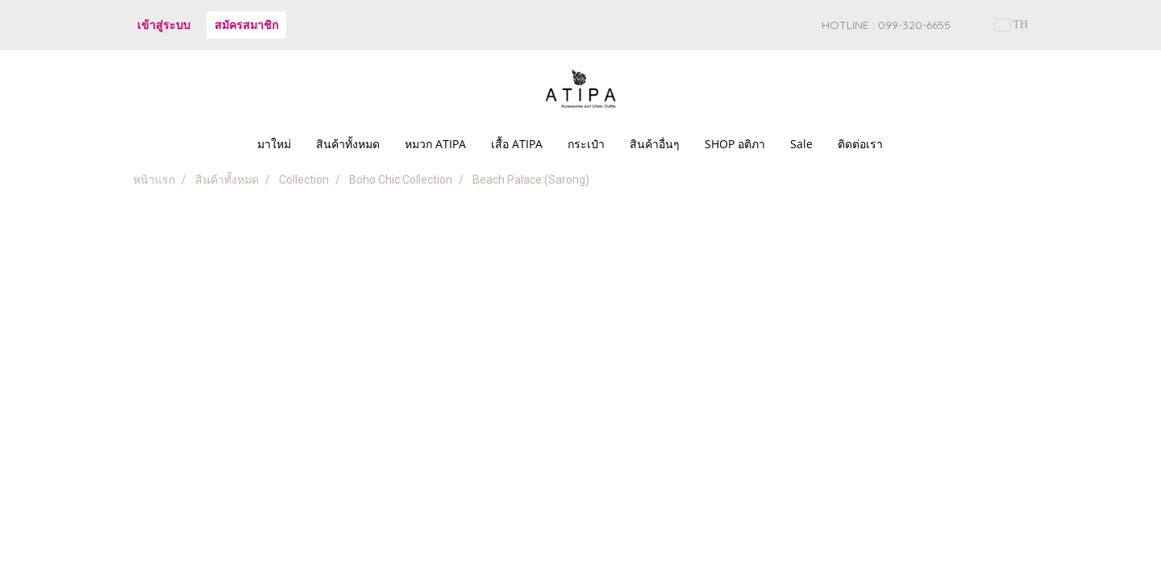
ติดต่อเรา (860, 143)
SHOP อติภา (735, 143)
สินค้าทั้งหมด (348, 143)
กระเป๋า (586, 143)
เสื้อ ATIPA (517, 143)
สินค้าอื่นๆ (655, 143)
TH (1011, 25)
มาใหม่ (274, 143)
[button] (909, 144)
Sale (801, 143)
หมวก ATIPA (435, 143)
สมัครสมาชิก (246, 24)
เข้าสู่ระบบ (163, 24)
